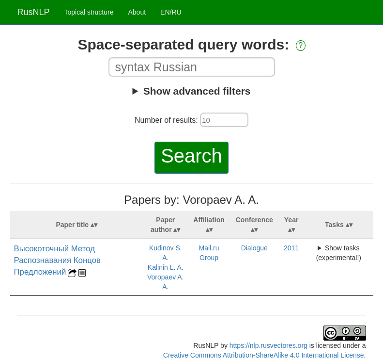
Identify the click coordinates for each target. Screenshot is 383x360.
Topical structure (89, 12)
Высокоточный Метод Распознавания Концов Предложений (57, 260)
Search (191, 155)
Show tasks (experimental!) (338, 253)
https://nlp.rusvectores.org (268, 345)
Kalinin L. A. (166, 267)
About (137, 12)
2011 (291, 248)
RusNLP (33, 12)
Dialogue (254, 248)
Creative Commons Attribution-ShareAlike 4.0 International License (263, 355)
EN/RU (171, 12)
